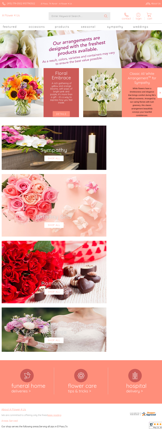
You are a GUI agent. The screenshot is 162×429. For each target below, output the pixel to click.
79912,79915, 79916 (10, 339)
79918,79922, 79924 (11, 342)
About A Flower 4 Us (13, 294)
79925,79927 (7, 345)
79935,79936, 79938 (11, 351)
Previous (2, 92)
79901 (4, 326)
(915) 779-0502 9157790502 (21, 3)
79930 (4, 348)
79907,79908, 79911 (10, 337)
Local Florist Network (133, 426)
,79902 (10, 326)
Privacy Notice (113, 426)
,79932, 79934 (14, 348)
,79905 (11, 334)
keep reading (54, 300)
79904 (4, 334)
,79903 (17, 326)
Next (159, 92)
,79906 (17, 334)
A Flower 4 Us (11, 15)
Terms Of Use (96, 426)
